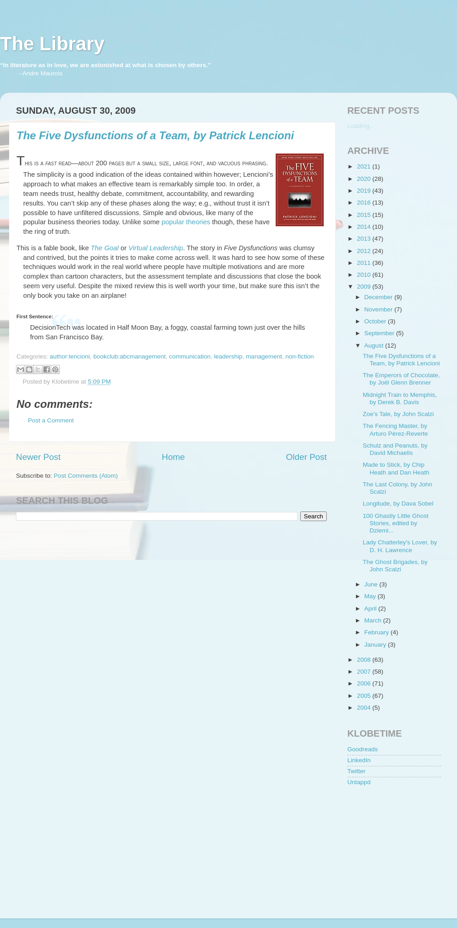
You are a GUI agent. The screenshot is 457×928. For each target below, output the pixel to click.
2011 (364, 262)
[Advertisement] (393, 847)
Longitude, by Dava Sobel (398, 503)
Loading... (360, 125)
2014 (364, 226)
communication (190, 356)
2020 (364, 178)
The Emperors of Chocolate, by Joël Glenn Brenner (401, 379)
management (264, 356)
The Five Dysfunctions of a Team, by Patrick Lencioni (155, 135)
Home (173, 457)
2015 (364, 214)
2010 (364, 274)
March (373, 620)
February (377, 632)
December (379, 297)
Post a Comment (51, 420)
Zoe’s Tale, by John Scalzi (398, 414)
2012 (364, 251)
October (376, 321)
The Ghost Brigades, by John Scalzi (395, 566)
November (379, 309)
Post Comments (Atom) (86, 475)
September (380, 333)
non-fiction (299, 356)
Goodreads (362, 749)
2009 (364, 286)
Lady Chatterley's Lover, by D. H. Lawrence (400, 546)
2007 (364, 671)
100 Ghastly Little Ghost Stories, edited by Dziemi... (396, 523)
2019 (364, 190)
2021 (364, 166)
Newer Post (38, 457)
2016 (364, 202)
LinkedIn (359, 760)
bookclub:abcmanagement (129, 356)
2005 (364, 695)
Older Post (306, 457)
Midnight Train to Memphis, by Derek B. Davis (400, 398)
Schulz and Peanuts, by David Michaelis (395, 449)
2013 (364, 238)
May (370, 596)
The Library (52, 43)
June (371, 584)
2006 (364, 683)
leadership (228, 356)
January (376, 644)
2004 (364, 707)
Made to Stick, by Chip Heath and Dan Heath (396, 468)
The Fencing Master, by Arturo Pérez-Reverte (395, 429)
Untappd (359, 782)
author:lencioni (70, 356)
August (374, 345)
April (371, 608)
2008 (364, 659)
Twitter (356, 771)
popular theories (185, 222)
